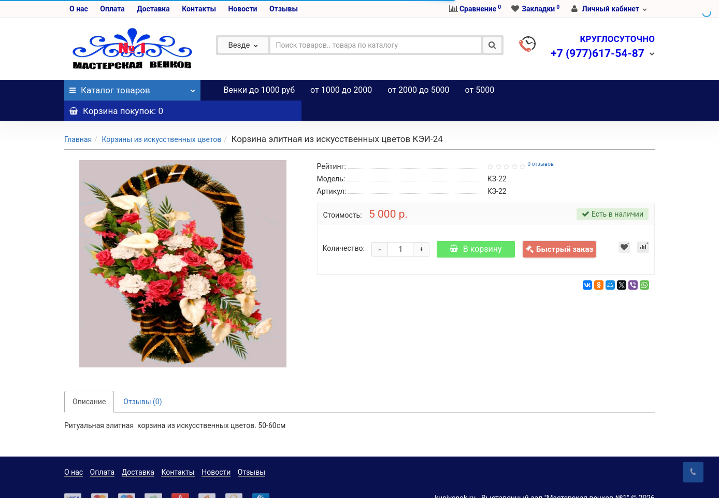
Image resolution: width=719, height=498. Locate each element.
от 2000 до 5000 (418, 90)
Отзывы (283, 9)
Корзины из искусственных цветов (161, 119)
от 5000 (480, 90)
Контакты (199, 9)
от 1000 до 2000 (341, 90)
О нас (78, 9)
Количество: (344, 227)
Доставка (153, 9)
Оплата (112, 9)
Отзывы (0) (142, 381)
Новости (242, 9)
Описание (89, 381)
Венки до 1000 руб (259, 90)
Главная (78, 119)
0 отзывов (540, 143)
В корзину (476, 228)
